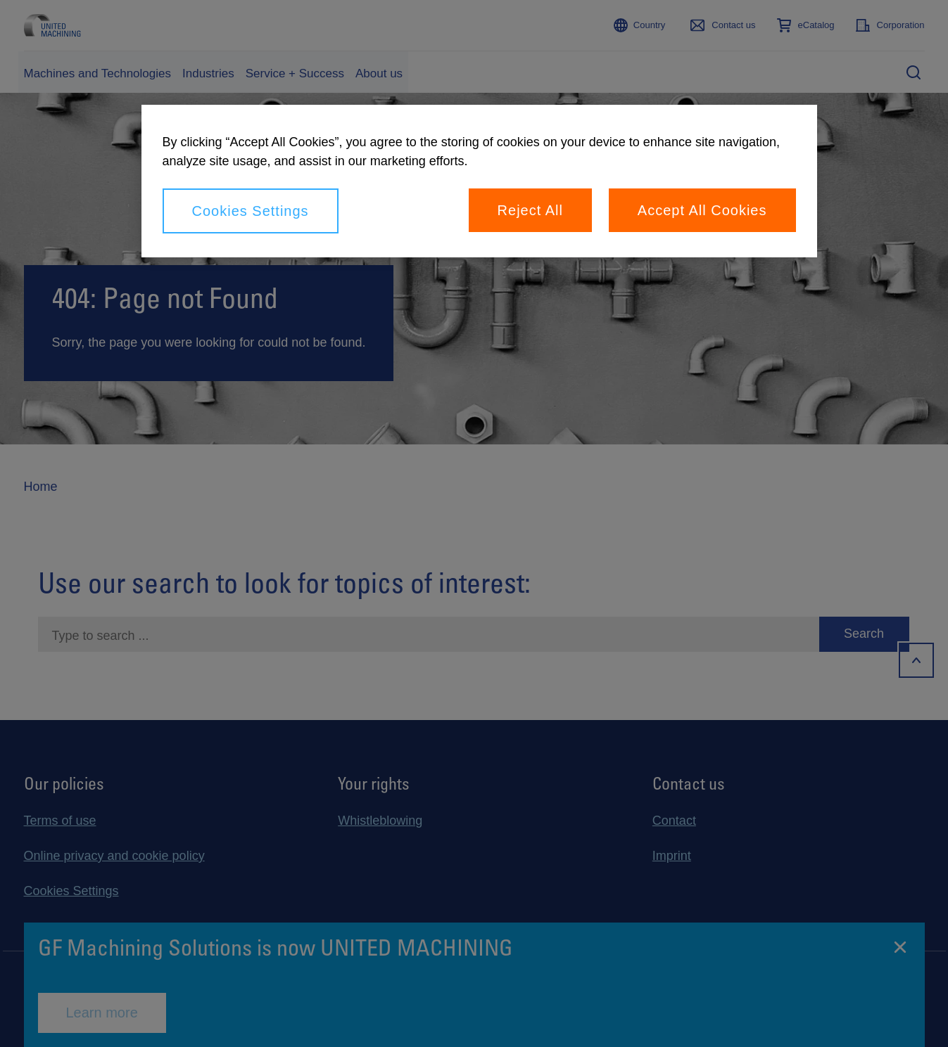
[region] (479, 181)
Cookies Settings (250, 211)
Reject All (530, 210)
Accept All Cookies (702, 210)
